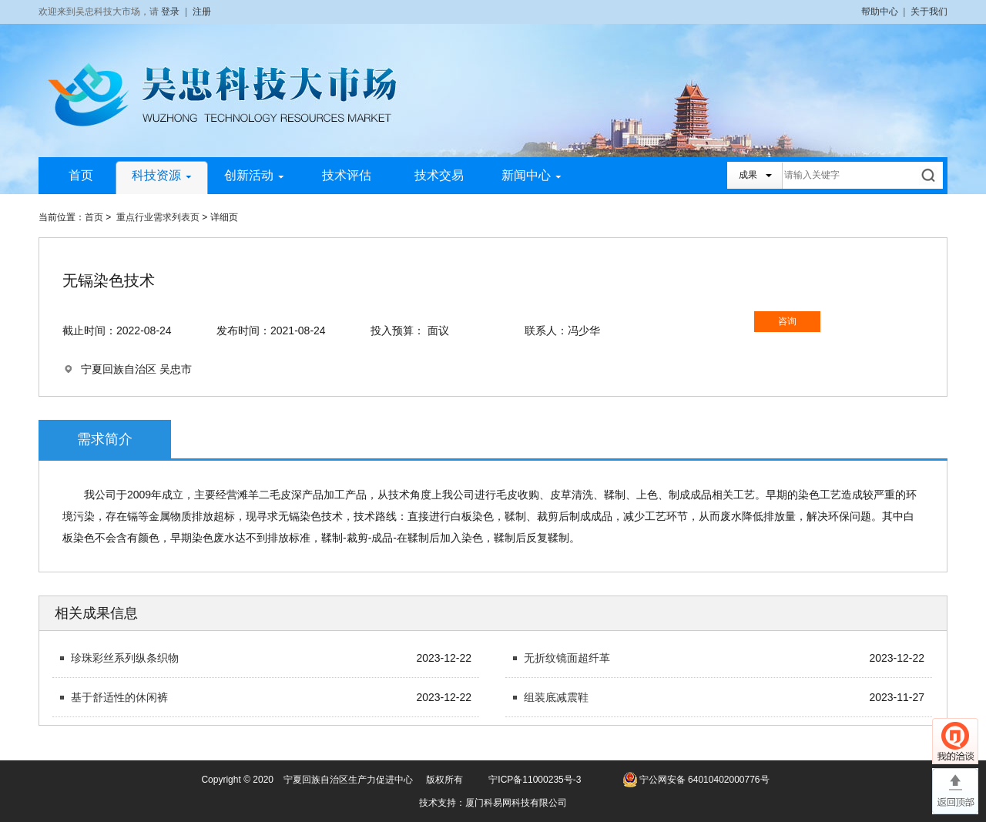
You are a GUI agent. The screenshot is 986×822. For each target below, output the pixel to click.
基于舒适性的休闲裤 (119, 697)
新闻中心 (531, 175)
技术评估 (346, 175)
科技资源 (162, 175)
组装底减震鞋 (556, 697)
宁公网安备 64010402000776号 (704, 779)
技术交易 (439, 175)
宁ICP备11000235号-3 (534, 779)
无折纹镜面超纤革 (567, 658)
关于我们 (929, 11)
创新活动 (254, 175)
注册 (202, 11)
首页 (81, 175)
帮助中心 (879, 11)
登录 (170, 11)
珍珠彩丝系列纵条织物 (125, 658)
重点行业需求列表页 (158, 217)
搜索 (929, 175)
